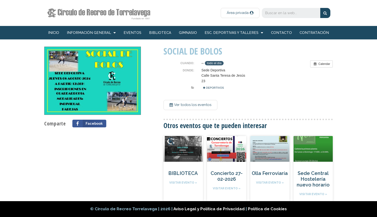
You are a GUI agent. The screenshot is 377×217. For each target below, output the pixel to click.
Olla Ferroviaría (270, 173)
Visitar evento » (183, 182)
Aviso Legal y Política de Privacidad (209, 208)
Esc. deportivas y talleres (234, 32)
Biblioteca (160, 33)
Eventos (132, 33)
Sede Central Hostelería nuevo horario (313, 179)
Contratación (314, 33)
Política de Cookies (267, 208)
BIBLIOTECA (183, 173)
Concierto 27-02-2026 (227, 176)
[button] (240, 13)
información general (91, 32)
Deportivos (213, 87)
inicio (53, 33)
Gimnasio (188, 33)
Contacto (281, 33)
